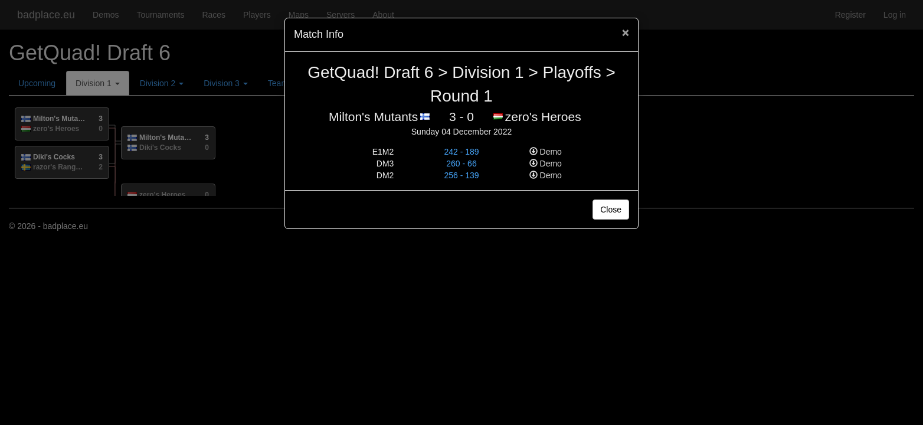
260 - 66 (461, 163)
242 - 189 (461, 151)
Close (610, 209)
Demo (545, 151)
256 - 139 (461, 175)
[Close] (625, 32)
